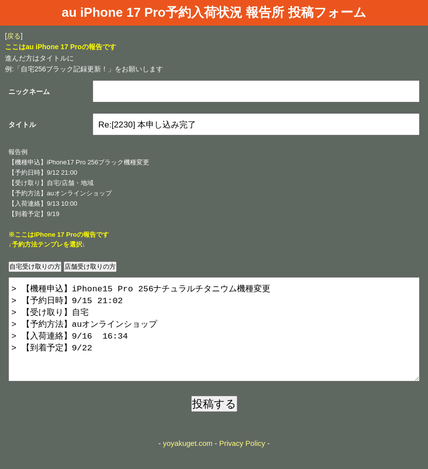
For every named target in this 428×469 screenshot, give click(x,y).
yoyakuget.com (188, 463)
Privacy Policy (242, 463)
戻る (14, 36)
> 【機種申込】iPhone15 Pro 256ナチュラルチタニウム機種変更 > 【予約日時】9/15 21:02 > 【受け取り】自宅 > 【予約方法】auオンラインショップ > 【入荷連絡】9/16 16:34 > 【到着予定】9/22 (214, 339)
